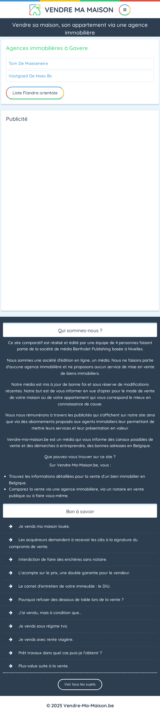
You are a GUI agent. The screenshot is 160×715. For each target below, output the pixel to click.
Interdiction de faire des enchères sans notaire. (62, 559)
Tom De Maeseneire (28, 63)
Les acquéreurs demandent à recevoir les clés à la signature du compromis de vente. (73, 543)
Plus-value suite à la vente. (43, 665)
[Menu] (125, 9)
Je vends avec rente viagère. (45, 639)
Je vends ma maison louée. (44, 526)
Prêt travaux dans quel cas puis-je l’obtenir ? (60, 652)
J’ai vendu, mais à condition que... (50, 612)
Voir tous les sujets (80, 684)
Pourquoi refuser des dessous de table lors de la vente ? (71, 599)
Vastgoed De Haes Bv (30, 76)
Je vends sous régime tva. (43, 625)
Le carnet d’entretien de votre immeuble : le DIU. (64, 585)
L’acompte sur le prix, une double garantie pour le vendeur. (74, 572)
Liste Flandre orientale (35, 93)
